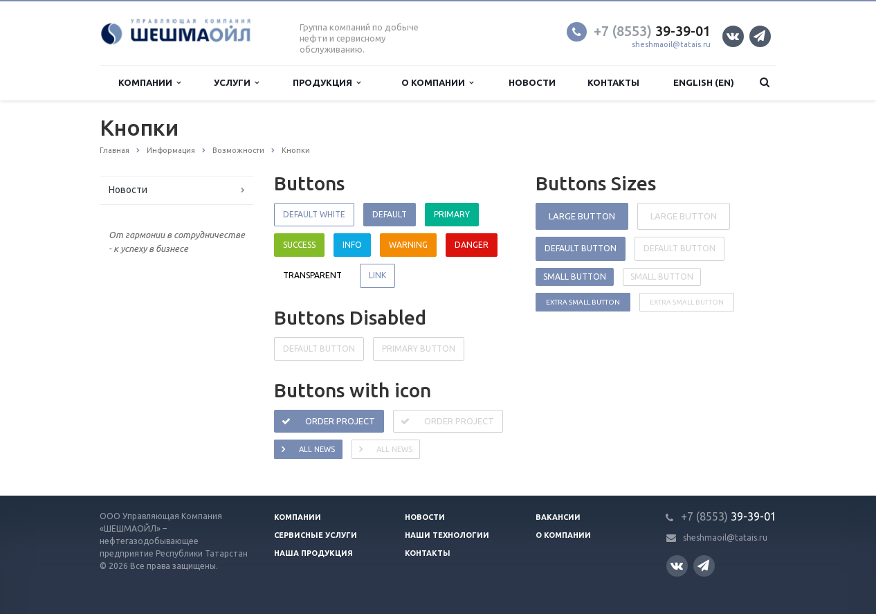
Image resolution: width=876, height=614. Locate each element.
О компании (437, 83)
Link (377, 275)
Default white (314, 214)
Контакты (613, 82)
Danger (472, 244)
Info (352, 244)
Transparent (312, 275)
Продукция (327, 83)
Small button (574, 276)
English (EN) (703, 82)
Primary (452, 214)
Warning (408, 244)
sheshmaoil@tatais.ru (671, 44)
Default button (581, 248)
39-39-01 (652, 31)
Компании (149, 83)
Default (389, 214)
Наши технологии (447, 535)
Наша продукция (313, 553)
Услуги (236, 83)
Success (299, 244)
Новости (532, 82)
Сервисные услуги (315, 535)
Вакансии (558, 517)
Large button (582, 216)
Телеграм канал (759, 36)
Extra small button (583, 302)
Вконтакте (733, 36)
